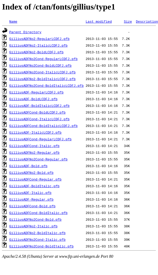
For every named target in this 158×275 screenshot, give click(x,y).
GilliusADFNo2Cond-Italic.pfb (37, 239)
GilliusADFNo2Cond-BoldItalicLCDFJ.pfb (46, 85)
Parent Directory (25, 32)
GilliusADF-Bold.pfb (28, 166)
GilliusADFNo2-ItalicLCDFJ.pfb (38, 45)
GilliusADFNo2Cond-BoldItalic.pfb (41, 246)
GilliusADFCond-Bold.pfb (32, 206)
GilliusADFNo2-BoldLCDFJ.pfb (36, 52)
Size (128, 21)
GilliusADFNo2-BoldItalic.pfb (37, 232)
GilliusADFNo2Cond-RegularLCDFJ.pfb (43, 58)
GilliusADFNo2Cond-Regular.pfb (38, 159)
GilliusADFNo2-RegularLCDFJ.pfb (39, 38)
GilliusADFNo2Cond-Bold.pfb (35, 219)
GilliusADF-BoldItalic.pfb (34, 186)
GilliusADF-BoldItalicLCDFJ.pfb (39, 105)
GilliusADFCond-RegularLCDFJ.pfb (40, 139)
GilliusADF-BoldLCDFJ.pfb (33, 99)
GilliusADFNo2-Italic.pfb (33, 226)
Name (13, 21)
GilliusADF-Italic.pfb (30, 192)
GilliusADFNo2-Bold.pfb (31, 172)
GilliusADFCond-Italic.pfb (34, 145)
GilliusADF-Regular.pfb (31, 199)
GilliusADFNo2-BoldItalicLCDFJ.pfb (42, 78)
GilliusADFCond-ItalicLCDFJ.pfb (39, 119)
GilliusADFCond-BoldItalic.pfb (38, 212)
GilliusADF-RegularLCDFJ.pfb (36, 92)
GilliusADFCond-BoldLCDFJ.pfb (37, 112)
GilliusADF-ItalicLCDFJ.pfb (35, 132)
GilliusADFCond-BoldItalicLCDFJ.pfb (43, 125)
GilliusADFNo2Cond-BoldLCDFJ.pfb (40, 65)
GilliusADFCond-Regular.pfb (35, 179)
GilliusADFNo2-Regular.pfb (34, 152)
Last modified (99, 21)
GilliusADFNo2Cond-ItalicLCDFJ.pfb (42, 72)
